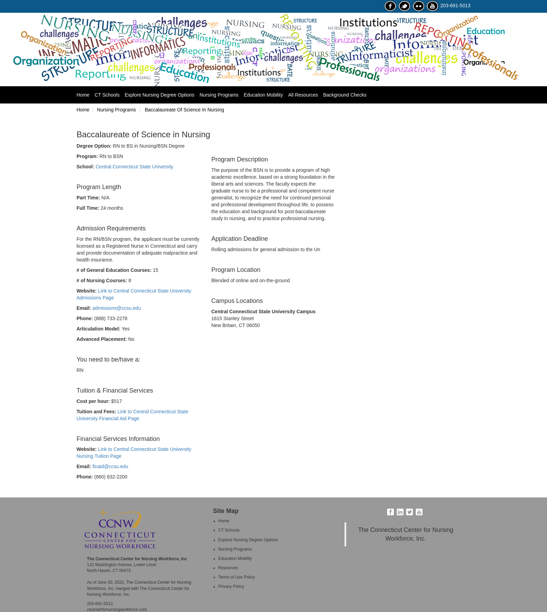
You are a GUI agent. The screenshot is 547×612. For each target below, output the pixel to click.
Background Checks (344, 95)
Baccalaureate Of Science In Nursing (183, 109)
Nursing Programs (219, 95)
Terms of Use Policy (236, 577)
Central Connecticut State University (134, 166)
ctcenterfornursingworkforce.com (117, 609)
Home (86, 94)
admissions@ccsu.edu (116, 308)
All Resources (303, 95)
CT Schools (107, 95)
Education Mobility (263, 95)
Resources (228, 567)
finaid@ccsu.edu (110, 466)
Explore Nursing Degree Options (160, 95)
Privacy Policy (231, 586)
